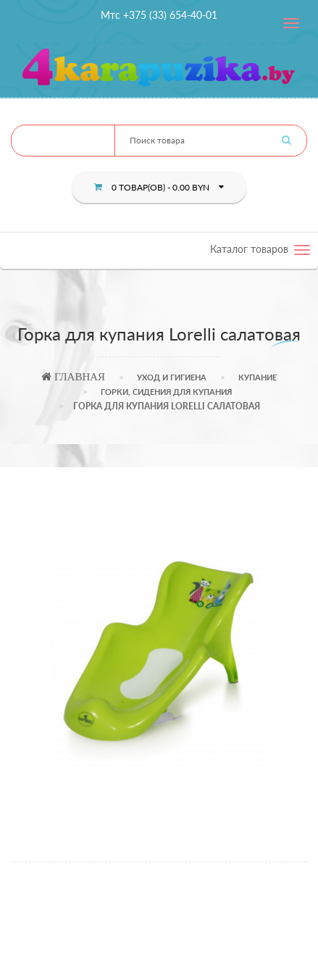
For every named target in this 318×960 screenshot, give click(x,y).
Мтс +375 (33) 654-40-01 (159, 15)
